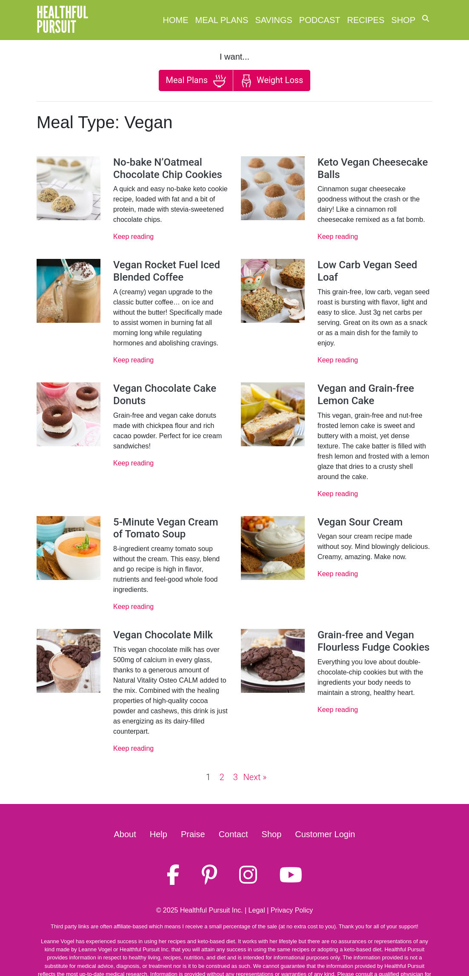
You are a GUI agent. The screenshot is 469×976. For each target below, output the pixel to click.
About (125, 834)
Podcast (319, 20)
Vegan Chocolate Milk (163, 635)
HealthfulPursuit (62, 20)
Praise (193, 834)
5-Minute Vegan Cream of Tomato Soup (165, 528)
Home (176, 20)
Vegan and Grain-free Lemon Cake (365, 394)
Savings (273, 20)
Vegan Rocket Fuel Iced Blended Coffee (166, 271)
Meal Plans (222, 20)
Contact (233, 834)
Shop (403, 20)
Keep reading (133, 236)
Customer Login (325, 834)
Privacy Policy (292, 910)
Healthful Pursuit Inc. (211, 910)
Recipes (366, 20)
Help (158, 834)
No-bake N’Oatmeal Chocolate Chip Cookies (167, 168)
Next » (255, 777)
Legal (257, 910)
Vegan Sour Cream (360, 522)
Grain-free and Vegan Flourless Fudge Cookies (373, 641)
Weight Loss (271, 81)
